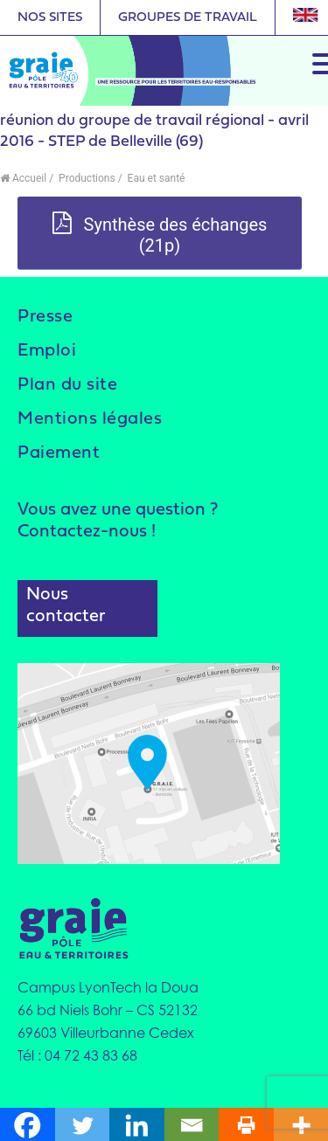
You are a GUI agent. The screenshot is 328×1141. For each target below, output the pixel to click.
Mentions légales (89, 419)
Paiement (58, 453)
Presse (45, 317)
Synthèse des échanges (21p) (160, 234)
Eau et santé (155, 178)
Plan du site (67, 385)
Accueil (23, 178)
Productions (85, 178)
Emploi (46, 351)
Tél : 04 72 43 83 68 (77, 1055)
